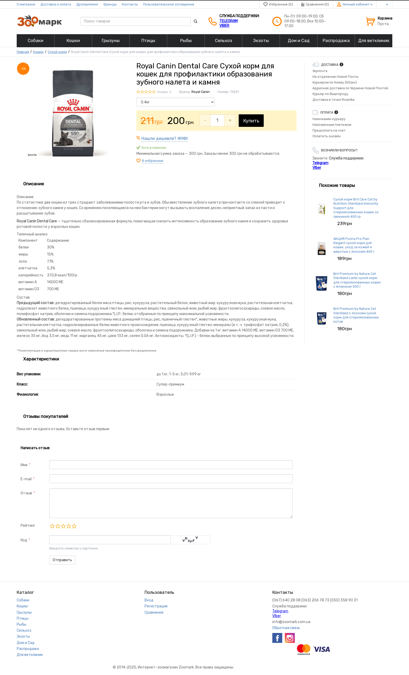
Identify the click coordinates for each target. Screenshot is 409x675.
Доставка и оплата (55, 4)
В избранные (152, 161)
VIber (224, 25)
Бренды (110, 4)
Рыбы (21, 624)
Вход (149, 600)
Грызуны (24, 612)
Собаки (23, 600)
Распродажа (28, 649)
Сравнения (154, 612)
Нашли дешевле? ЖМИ (164, 138)
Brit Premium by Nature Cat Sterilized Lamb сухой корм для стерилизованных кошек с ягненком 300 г (357, 280)
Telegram (228, 21)
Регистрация (156, 606)
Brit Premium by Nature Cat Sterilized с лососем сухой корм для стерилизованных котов (356, 315)
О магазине (26, 4)
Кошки (38, 52)
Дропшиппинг (87, 4)
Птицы (22, 618)
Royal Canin (200, 92)
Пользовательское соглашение (168, 4)
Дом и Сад (25, 643)
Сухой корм (57, 52)
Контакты (130, 4)
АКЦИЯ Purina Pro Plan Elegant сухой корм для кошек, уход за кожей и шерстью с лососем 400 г (354, 245)
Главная (23, 52)
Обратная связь (286, 628)
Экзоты (23, 636)
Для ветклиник (30, 655)
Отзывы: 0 (164, 92)
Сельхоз (24, 630)
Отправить (62, 560)
